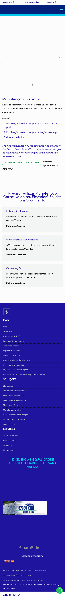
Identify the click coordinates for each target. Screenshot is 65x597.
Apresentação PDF (11, 336)
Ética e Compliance (11, 355)
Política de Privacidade (13, 365)
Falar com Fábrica (15, 226)
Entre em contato (15, 283)
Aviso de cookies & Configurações (34, 570)
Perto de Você (9, 440)
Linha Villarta (9, 424)
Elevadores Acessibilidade (14, 400)
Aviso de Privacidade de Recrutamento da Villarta (23, 580)
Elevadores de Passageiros (15, 390)
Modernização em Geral (14, 419)
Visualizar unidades (16, 254)
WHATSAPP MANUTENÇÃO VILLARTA (21, 162)
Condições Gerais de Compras (17, 360)
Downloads (8, 445)
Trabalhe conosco (11, 345)
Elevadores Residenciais (13, 395)
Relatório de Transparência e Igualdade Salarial (24, 374)
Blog (5, 326)
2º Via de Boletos (10, 435)
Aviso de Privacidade (11, 570)
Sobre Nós (7, 331)
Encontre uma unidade (13, 341)
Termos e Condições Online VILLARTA (17, 575)
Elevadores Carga (11, 405)
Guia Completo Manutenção (15, 414)
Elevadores (8, 386)
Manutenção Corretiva (21, 99)
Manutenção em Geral (13, 410)
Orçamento (8, 450)
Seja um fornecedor (12, 350)
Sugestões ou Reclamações (15, 369)
